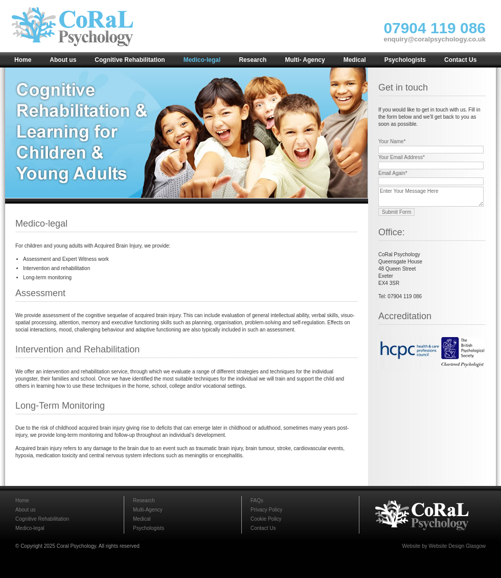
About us (25, 510)
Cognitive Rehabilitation (42, 519)
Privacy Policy (266, 510)
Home (22, 500)
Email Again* (392, 173)
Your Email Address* (401, 157)
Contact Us (263, 528)
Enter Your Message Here (431, 197)
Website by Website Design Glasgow (444, 546)
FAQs (256, 500)
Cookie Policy (266, 519)
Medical (141, 519)
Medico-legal (29, 528)
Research (144, 500)
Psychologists (148, 528)
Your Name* (392, 141)
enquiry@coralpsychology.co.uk (434, 39)
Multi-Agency (148, 510)
